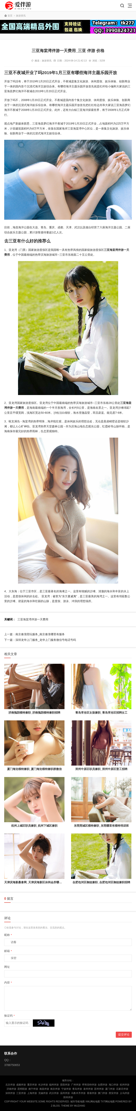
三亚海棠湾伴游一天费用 (32, 619)
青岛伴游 (77, 1089)
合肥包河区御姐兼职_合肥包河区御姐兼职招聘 (101, 882)
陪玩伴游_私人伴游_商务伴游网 (18, 5)
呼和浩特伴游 (89, 1084)
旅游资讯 (21, 15)
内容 (8, 982)
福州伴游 (54, 1084)
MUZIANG (79, 1105)
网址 (7, 966)
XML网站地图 (92, 1101)
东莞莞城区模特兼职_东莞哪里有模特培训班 (101, 825)
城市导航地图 (77, 1101)
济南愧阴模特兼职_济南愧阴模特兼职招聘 (34, 712)
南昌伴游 (44, 1089)
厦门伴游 (110, 1089)
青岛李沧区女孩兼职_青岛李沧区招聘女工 (101, 712)
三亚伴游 (21, 1093)
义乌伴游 (124, 1093)
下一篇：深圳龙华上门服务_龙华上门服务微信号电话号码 (40, 639)
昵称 (8, 934)
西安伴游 (113, 1093)
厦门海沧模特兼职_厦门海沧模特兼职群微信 (34, 769)
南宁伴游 (33, 1089)
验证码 (9, 1015)
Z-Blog (55, 1105)
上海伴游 (32, 1093)
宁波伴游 (66, 1089)
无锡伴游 (43, 1093)
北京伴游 (10, 1084)
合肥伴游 (102, 1084)
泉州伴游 (88, 1089)
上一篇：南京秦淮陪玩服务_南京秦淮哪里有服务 (34, 634)
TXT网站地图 (108, 1101)
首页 (10, 15)
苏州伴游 (99, 1089)
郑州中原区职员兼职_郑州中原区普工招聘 (101, 769)
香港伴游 (92, 1093)
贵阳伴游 (65, 1084)
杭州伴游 (124, 1084)
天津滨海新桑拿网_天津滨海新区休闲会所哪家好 (34, 882)
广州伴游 (76, 1084)
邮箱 (8, 951)
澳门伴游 (102, 1093)
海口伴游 (113, 1084)
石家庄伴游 (122, 1089)
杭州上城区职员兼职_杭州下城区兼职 (34, 825)
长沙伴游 (43, 1084)
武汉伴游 (54, 1093)
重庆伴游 (32, 1084)
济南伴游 (11, 1089)
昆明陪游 (22, 1089)
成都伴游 (21, 1084)
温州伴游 (65, 1093)
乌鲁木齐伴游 (78, 1093)
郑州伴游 (68, 1097)
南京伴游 (55, 1089)
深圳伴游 (10, 1093)
